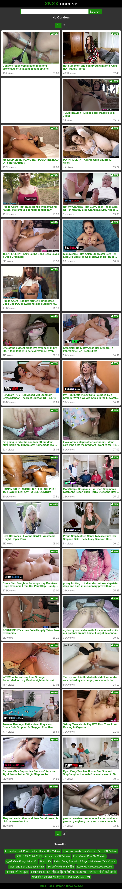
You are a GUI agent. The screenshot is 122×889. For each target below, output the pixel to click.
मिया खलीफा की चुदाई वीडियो (61, 866)
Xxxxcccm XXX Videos (57, 856)
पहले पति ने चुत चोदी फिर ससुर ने (48, 877)
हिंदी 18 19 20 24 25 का (29, 856)
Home (42, 886)
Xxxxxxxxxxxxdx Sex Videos (79, 851)
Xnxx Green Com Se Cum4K (89, 856)
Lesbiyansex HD (40, 871)
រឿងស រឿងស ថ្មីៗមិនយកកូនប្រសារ (69, 871)
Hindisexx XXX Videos (103, 861)
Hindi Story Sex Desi (78, 877)
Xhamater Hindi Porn (17, 851)
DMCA (60, 886)
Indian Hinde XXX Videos (45, 851)
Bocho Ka (45, 861)
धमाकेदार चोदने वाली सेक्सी (102, 871)
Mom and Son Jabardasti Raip (27, 866)
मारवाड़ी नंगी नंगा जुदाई (17, 871)
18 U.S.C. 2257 (74, 886)
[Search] (54, 11)
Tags (51, 886)
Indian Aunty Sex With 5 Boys (71, 861)
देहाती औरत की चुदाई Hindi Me (21, 861)
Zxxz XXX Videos (107, 851)
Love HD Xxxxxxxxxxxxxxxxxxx (94, 866)
